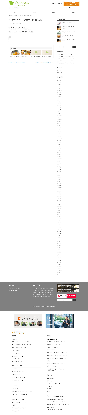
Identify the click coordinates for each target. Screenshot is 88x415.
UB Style (48, 380)
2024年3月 (59, 131)
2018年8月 (59, 262)
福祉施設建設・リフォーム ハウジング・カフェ (56, 401)
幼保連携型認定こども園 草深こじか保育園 (55, 341)
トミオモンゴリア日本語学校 (52, 383)
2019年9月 (59, 235)
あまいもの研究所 (15, 388)
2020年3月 (59, 222)
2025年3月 (59, 109)
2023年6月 (59, 148)
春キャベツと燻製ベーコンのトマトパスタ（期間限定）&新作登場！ (70, 60)
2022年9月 (59, 165)
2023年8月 (59, 144)
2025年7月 (59, 100)
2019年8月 (59, 237)
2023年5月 (59, 150)
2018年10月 (59, 258)
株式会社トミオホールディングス (18, 402)
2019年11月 (59, 231)
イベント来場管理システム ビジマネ (19, 408)
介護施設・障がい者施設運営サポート (19, 347)
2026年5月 (59, 80)
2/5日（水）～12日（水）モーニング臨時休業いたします (24, 62)
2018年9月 (59, 260)
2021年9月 (59, 189)
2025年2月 (59, 111)
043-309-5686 (56, 3)
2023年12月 (59, 138)
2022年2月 (59, 179)
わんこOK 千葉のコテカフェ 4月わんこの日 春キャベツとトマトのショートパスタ (44, 296)
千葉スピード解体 (15, 350)
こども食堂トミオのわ (51, 366)
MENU (34, 12)
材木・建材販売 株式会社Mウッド (54, 409)
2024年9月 (59, 121)
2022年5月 (59, 173)
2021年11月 (59, 185)
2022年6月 (59, 171)
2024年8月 (59, 123)
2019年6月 (59, 241)
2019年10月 (59, 233)
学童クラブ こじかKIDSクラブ (53, 347)
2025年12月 (59, 90)
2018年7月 (59, 264)
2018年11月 (59, 256)
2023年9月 (59, 142)
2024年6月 (59, 125)
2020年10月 (59, 208)
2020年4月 (59, 220)
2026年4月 (59, 82)
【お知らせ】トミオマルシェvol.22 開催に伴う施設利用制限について (70, 54)
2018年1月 (59, 268)
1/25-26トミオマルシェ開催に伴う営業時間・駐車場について (51, 62)
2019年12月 (59, 229)
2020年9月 (59, 210)
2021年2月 (59, 202)
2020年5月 (59, 218)
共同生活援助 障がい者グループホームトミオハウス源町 (54, 370)
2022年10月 (59, 162)
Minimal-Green (52, 306)
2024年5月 (59, 127)
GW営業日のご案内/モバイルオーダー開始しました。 (67, 58)
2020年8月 (59, 212)
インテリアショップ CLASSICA (18, 377)
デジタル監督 (14, 411)
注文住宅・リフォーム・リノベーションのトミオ (21, 341)
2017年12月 (59, 270)
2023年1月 (59, 156)
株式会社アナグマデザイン (17, 361)
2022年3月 (59, 177)
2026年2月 (59, 86)
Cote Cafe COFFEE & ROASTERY (18, 383)
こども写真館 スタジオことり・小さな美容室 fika (21, 391)
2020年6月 (59, 216)
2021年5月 (59, 196)
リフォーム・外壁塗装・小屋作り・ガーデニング (21, 344)
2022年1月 (59, 181)
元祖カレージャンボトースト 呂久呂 (19, 394)
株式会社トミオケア (50, 350)
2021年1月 (59, 204)
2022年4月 (59, 175)
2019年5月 (59, 243)
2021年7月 (59, 191)
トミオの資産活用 (15, 353)
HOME (10, 15)
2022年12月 (59, 158)
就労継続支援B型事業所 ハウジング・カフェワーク (57, 404)
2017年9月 (59, 272)
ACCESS (73, 12)
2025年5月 (59, 105)
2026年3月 (59, 84)
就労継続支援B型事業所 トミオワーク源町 (55, 363)
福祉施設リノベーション (16, 356)
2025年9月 (59, 96)
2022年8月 (59, 167)
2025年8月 (59, 98)
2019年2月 (59, 249)
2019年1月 (59, 251)
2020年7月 (59, 214)
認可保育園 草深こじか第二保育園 (53, 344)
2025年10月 (59, 94)
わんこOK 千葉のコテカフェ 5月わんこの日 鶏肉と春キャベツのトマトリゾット (44, 290)
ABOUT (14, 12)
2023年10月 (59, 140)
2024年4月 (59, 129)
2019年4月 (59, 245)
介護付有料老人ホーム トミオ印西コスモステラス (56, 352)
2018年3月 (59, 266)
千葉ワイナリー (15, 374)
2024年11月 (59, 117)
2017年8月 (59, 274)
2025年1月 (59, 113)
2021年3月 (59, 200)
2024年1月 (59, 136)
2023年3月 (59, 152)
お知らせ (15, 15)
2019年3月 (59, 247)
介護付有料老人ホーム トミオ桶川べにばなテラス (56, 355)
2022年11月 (59, 160)
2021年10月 (59, 187)
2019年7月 (59, 239)
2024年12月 (59, 115)
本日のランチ (59, 72)
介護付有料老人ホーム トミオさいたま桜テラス (56, 358)
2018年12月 (59, 253)
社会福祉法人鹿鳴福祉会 (51, 339)
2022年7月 (59, 169)
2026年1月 (59, 88)
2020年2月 (59, 225)
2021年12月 (59, 183)
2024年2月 (59, 134)
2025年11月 (59, 92)
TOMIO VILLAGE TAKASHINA (17, 371)
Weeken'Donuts (15, 386)
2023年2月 (59, 154)
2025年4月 (59, 107)
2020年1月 (59, 227)
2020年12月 (59, 206)
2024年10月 (59, 119)
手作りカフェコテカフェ (16, 380)
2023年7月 (59, 146)
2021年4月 (59, 198)
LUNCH (53, 12)
